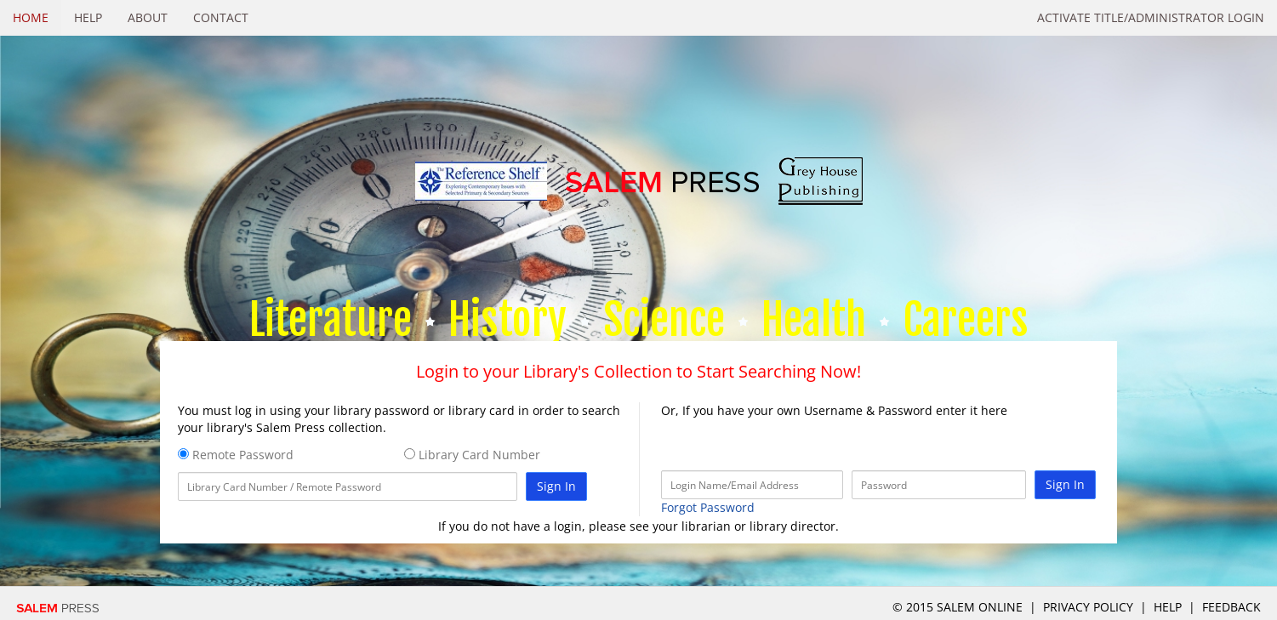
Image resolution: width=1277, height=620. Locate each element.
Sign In (556, 486)
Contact (220, 17)
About (148, 17)
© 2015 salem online (959, 607)
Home (30, 17)
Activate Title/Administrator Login (1150, 17)
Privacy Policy (1088, 607)
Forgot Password (708, 507)
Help (88, 17)
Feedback (1231, 607)
